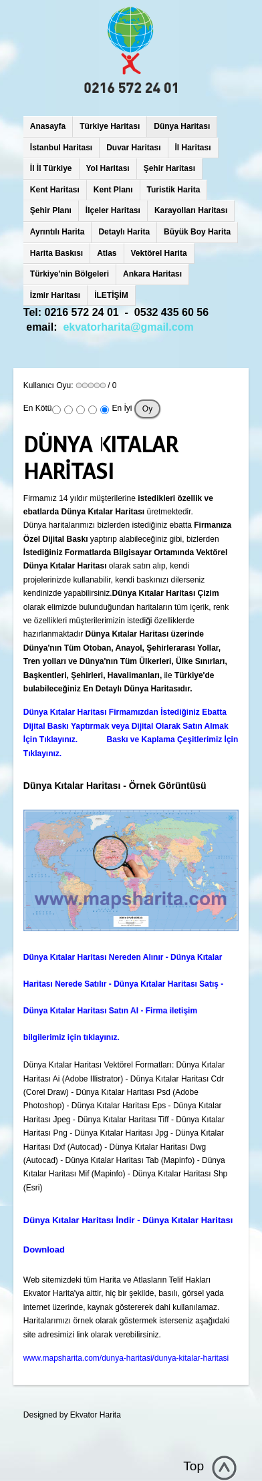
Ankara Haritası (152, 274)
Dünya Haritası (182, 126)
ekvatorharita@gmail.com (128, 327)
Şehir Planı (51, 210)
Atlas (106, 253)
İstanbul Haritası (61, 147)
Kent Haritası (55, 189)
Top (193, 1466)
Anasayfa (48, 126)
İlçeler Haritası (113, 210)
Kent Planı (113, 189)
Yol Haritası (108, 168)
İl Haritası (193, 147)
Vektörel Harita (159, 253)
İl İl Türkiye (51, 168)
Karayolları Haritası (190, 210)
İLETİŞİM (111, 295)
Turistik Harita (174, 189)
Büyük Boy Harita (197, 231)
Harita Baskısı (56, 253)
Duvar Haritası (133, 147)
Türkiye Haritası (110, 126)
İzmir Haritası (55, 295)
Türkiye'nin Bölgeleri (69, 274)
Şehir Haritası (169, 168)
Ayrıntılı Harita (57, 231)
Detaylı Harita (124, 231)
